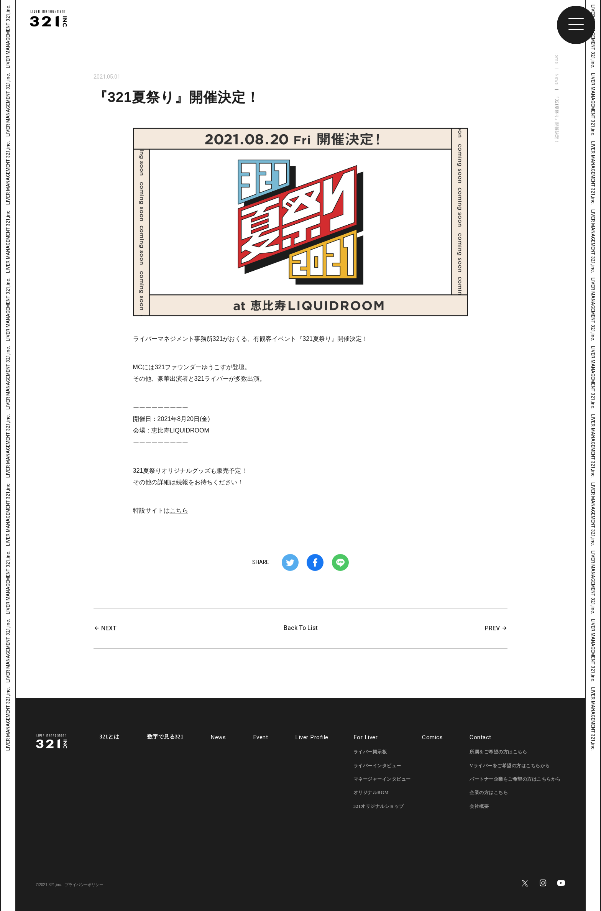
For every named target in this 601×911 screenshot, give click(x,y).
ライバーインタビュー (377, 765)
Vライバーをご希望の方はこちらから (510, 765)
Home (556, 57)
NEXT (105, 628)
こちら (179, 510)
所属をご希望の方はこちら (498, 752)
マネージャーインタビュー (382, 779)
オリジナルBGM (371, 792)
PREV (496, 628)
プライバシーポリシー (84, 885)
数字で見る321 (165, 737)
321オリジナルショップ (378, 806)
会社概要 (479, 806)
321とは (110, 737)
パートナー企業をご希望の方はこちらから (515, 779)
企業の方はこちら (489, 792)
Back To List (301, 628)
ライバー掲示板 (370, 752)
